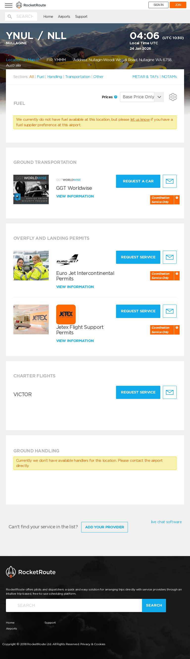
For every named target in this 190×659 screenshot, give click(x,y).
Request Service (138, 257)
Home (48, 17)
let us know (140, 119)
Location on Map (22, 60)
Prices (109, 97)
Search (154, 605)
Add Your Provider (104, 527)
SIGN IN (159, 5)
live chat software (166, 522)
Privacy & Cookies (92, 644)
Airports (64, 17)
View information (75, 196)
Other (98, 76)
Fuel (40, 76)
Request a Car (138, 181)
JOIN (178, 5)
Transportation (77, 76)
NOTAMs (169, 76)
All (31, 76)
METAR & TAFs (145, 76)
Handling (54, 76)
